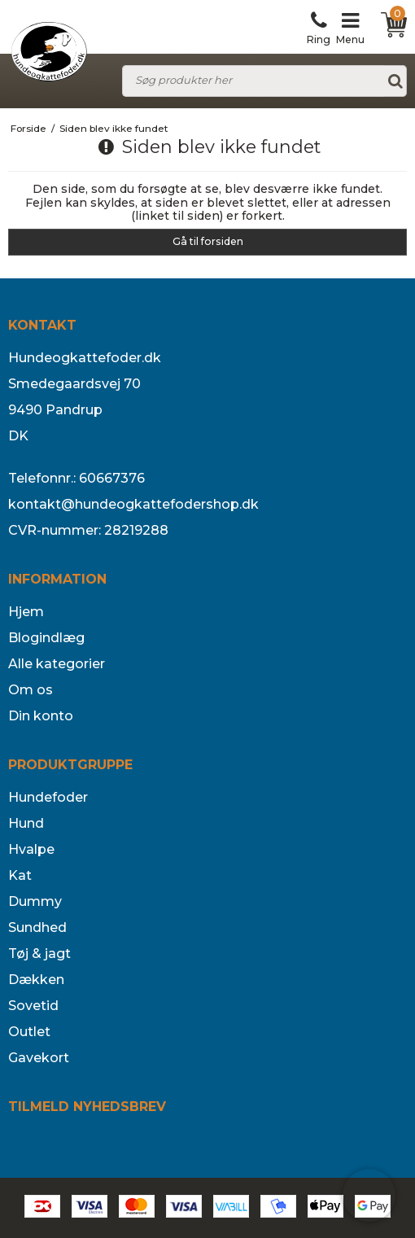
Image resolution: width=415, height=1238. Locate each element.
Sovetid (33, 1005)
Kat (20, 875)
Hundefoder (48, 797)
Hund (26, 823)
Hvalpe (31, 849)
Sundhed (37, 927)
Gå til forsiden (208, 241)
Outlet (29, 1031)
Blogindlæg (46, 637)
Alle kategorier (56, 663)
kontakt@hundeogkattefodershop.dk (133, 504)
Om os (30, 690)
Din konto (40, 716)
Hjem (26, 611)
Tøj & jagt (39, 953)
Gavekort (38, 1057)
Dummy (35, 901)
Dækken (36, 979)
